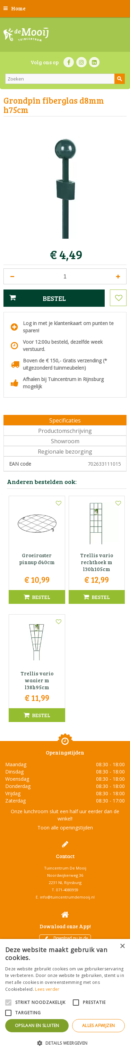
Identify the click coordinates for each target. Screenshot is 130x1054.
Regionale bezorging (65, 451)
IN (81, 62)
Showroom (65, 441)
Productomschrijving (65, 431)
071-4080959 (67, 889)
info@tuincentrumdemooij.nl (67, 897)
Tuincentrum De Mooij (65, 868)
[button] (65, 1042)
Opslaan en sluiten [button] (37, 1025)
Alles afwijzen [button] (98, 1025)
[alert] (65, 996)
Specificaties (65, 420)
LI (94, 62)
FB (68, 62)
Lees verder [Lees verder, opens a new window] (47, 989)
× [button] (122, 946)
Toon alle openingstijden (65, 827)
